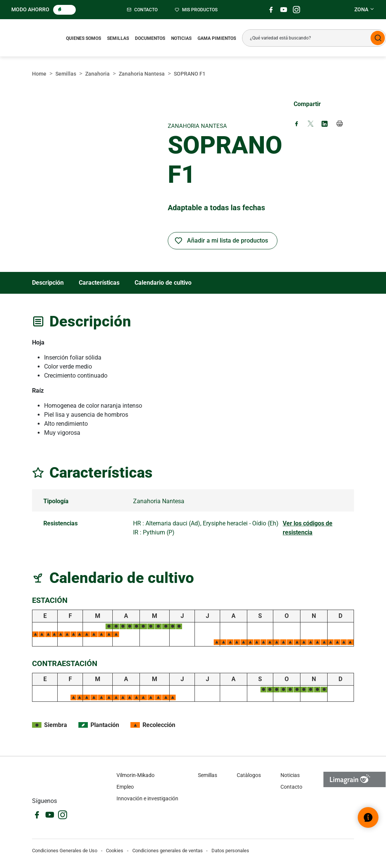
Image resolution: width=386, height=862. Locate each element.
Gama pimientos (217, 38)
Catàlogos (249, 775)
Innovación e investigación (147, 798)
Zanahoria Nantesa (142, 73)
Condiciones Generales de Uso (64, 850)
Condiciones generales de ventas (167, 850)
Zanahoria (97, 73)
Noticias (181, 38)
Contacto (291, 787)
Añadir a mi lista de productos (227, 240)
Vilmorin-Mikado (135, 775)
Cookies (114, 850)
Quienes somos (83, 38)
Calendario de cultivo (163, 282)
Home (39, 73)
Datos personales (230, 850)
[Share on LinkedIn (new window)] (325, 124)
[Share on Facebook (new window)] (297, 124)
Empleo (125, 787)
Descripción (48, 282)
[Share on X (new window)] (311, 124)
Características (99, 282)
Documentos (150, 38)
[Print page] (340, 124)
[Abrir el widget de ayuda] (368, 817)
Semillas (118, 38)
